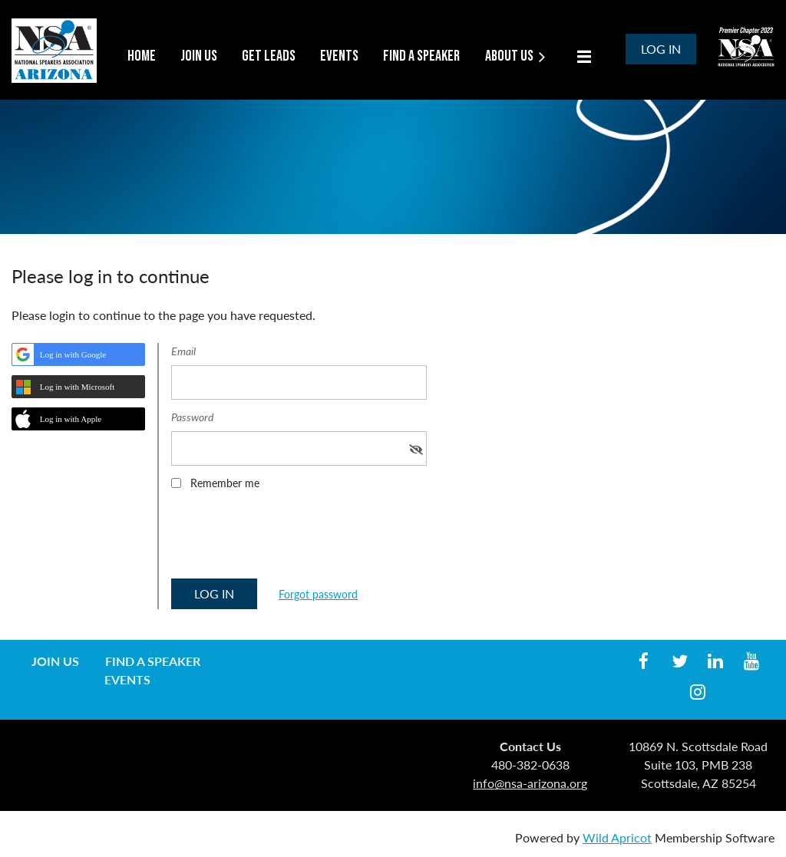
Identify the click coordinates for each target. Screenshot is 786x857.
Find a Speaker (152, 661)
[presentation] (288, 539)
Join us (55, 661)
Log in (661, 48)
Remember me (224, 482)
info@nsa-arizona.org (530, 783)
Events (127, 679)
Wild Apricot (617, 837)
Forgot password (318, 594)
